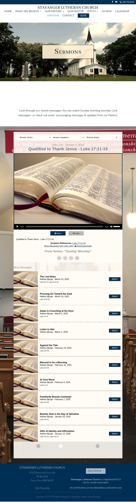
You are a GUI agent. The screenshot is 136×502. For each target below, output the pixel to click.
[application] (68, 226)
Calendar (122, 11)
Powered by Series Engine (112, 453)
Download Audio (84, 246)
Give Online (94, 471)
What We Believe (27, 11)
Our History (53, 11)
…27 (93, 446)
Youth (91, 11)
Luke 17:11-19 (78, 243)
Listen (78, 233)
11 (87, 446)
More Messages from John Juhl (58, 246)
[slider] (64, 226)
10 (83, 446)
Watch (60, 233)
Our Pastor (75, 11)
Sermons (53, 16)
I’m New (107, 11)
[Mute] (111, 226)
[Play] (17, 226)
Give (83, 15)
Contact (68, 16)
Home (8, 11)
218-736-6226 (128, 2)
